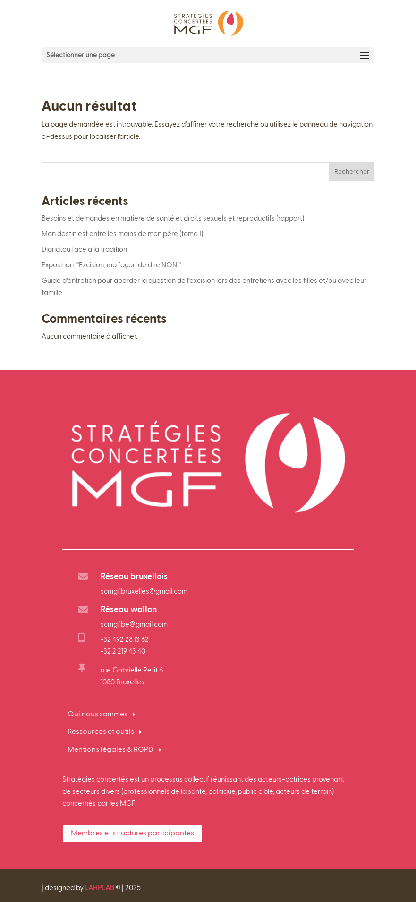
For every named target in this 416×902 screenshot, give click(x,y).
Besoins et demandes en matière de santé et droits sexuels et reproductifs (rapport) (173, 218)
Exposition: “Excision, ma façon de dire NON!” (111, 265)
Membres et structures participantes (132, 833)
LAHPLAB (99, 888)
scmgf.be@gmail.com (134, 624)
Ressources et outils (101, 732)
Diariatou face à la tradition (84, 249)
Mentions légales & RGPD (110, 750)
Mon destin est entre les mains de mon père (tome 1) (122, 234)
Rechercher (351, 172)
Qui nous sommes (97, 714)
